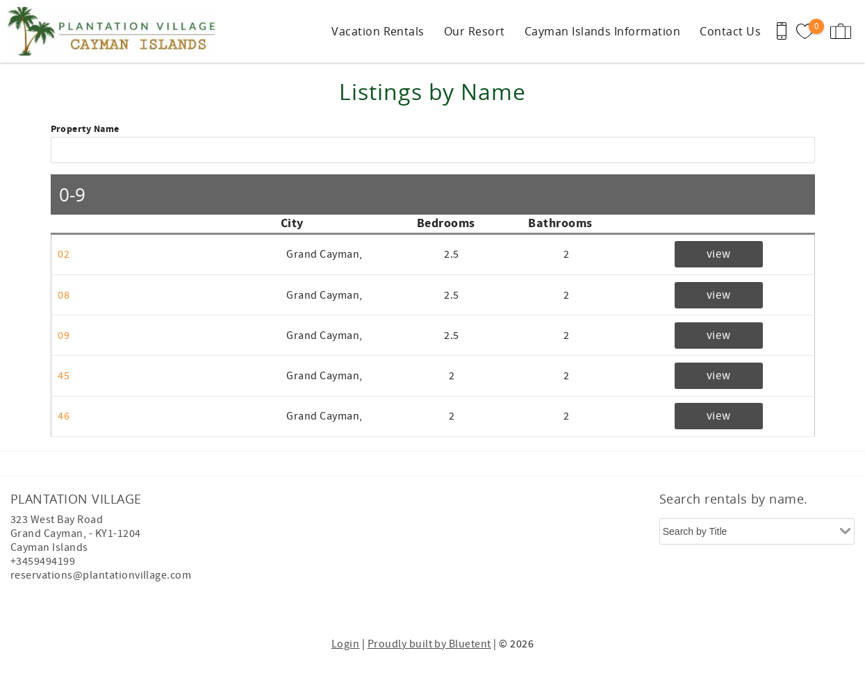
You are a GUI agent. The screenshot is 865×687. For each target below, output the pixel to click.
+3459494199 (42, 561)
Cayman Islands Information (602, 31)
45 (63, 376)
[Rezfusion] (130, 604)
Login (345, 644)
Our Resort (474, 31)
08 (63, 295)
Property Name (85, 129)
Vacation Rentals (378, 31)
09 (63, 335)
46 (63, 416)
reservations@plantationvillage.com (100, 575)
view (719, 254)
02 (63, 254)
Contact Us (730, 31)
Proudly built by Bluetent (429, 644)
